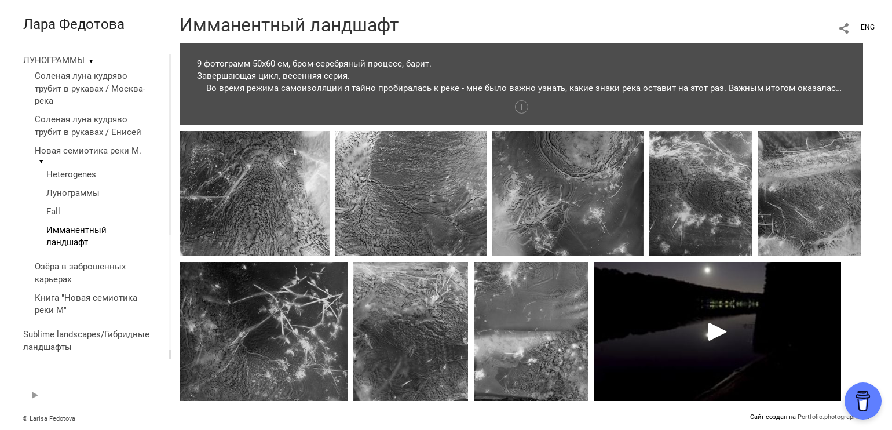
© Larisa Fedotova (49, 418)
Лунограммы (73, 193)
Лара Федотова (74, 24)
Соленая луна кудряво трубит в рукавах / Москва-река (90, 89)
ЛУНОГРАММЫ (54, 60)
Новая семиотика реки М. (88, 150)
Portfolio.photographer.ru (833, 417)
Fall (53, 211)
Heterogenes (71, 174)
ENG (868, 27)
